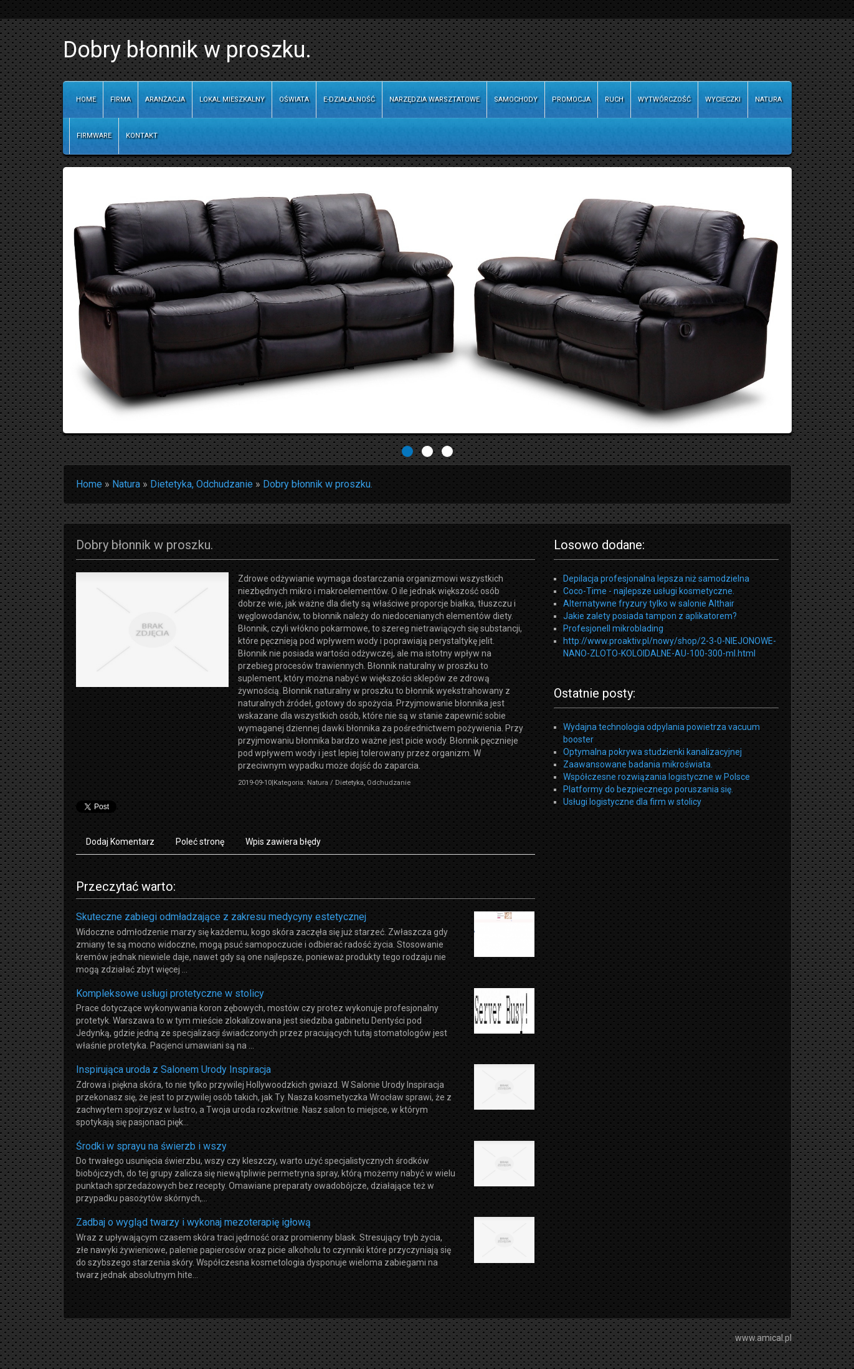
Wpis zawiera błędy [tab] (283, 842)
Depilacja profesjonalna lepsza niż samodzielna (656, 579)
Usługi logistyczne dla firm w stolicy (632, 802)
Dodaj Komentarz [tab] (120, 842)
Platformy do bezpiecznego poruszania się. (648, 789)
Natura (126, 484)
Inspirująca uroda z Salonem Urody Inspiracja (173, 1069)
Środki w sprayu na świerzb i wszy (151, 1146)
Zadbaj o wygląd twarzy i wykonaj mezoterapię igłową (193, 1222)
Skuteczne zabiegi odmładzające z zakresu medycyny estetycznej (221, 917)
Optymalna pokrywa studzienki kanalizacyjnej (652, 752)
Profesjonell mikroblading (613, 628)
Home (89, 484)
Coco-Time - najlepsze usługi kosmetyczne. (648, 591)
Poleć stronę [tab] (200, 842)
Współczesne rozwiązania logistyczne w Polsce (656, 777)
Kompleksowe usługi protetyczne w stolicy (170, 993)
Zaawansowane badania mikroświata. (638, 764)
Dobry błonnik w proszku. (317, 484)
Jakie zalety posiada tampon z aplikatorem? (650, 616)
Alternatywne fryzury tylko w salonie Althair (648, 603)
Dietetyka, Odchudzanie (201, 484)
